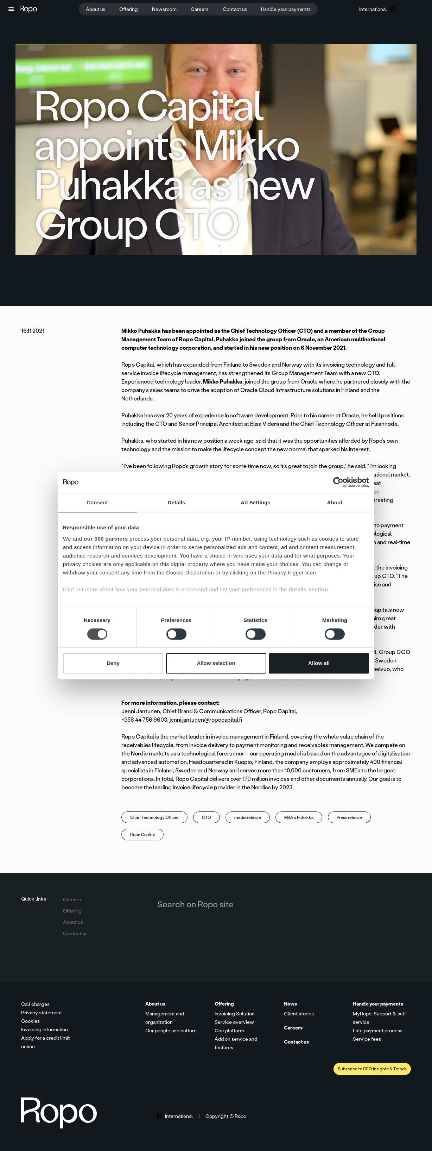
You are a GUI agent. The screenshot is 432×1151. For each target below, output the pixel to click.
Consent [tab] (97, 502)
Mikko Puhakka (298, 817)
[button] (11, 9)
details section (308, 589)
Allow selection (216, 663)
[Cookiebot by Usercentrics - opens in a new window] (338, 482)
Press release (349, 817)
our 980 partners (106, 539)
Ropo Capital (142, 834)
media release (247, 817)
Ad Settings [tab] (255, 502)
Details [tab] (176, 502)
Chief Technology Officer (154, 817)
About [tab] (335, 502)
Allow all (319, 663)
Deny (113, 663)
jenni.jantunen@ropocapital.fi (206, 719)
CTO (206, 817)
